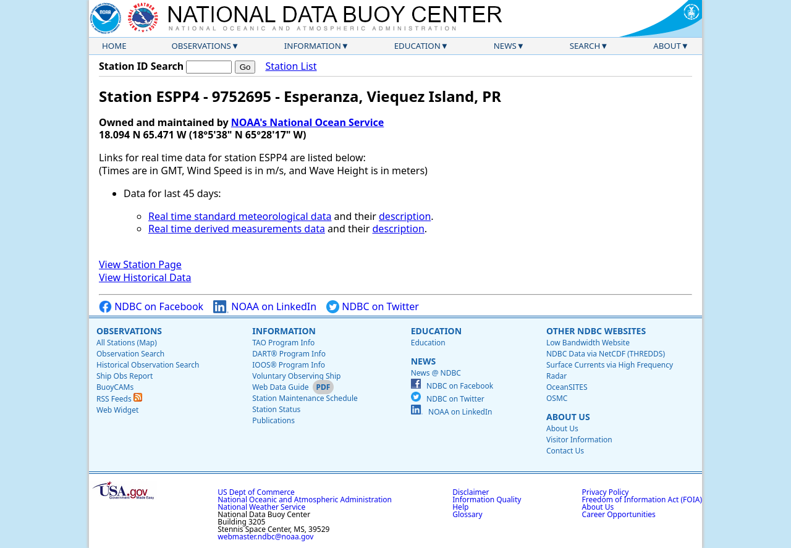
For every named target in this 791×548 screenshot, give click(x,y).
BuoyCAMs (114, 387)
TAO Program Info (283, 342)
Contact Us (565, 450)
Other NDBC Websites (596, 331)
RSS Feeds (119, 399)
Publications (273, 420)
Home (114, 45)
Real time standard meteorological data (239, 216)
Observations (201, 45)
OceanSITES (567, 387)
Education (417, 45)
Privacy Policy (605, 492)
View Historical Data (145, 277)
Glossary (467, 514)
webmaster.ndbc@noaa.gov (265, 536)
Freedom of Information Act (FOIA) (642, 499)
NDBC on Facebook (151, 306)
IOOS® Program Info (288, 365)
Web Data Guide (280, 387)
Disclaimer (470, 492)
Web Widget (117, 410)
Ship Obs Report (124, 376)
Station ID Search (141, 66)
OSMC (556, 398)
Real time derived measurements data (236, 228)
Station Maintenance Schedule (305, 398)
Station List (290, 66)
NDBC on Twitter (372, 306)
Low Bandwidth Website (588, 342)
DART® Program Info (289, 353)
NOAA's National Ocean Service (307, 122)
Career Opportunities (619, 514)
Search (585, 45)
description (405, 216)
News (505, 45)
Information (312, 45)
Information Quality (486, 499)
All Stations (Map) (126, 342)
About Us (568, 417)
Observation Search (130, 353)
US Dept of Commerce (256, 492)
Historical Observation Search (147, 365)
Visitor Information (579, 439)
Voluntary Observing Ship (296, 376)
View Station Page (140, 264)
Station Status (276, 409)
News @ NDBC (436, 373)
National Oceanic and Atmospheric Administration (305, 499)
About (667, 45)
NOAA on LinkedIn (264, 306)
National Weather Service (261, 507)
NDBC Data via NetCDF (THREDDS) (605, 353)
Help (460, 507)
